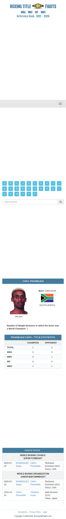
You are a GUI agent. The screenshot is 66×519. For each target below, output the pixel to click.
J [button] (59, 183)
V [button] (10, 194)
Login (45, 512)
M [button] (17, 189)
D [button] (23, 183)
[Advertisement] (33, 57)
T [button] (59, 189)
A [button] (4, 183)
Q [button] (41, 189)
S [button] (53, 189)
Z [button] (34, 194)
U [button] (4, 194)
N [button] (23, 189)
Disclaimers (22, 512)
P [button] (35, 189)
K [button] (4, 189)
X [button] (22, 194)
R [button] (47, 189)
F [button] (34, 183)
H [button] (47, 183)
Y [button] (28, 194)
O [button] (29, 189)
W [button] (17, 194)
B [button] (10, 183)
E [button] (28, 183)
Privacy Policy (35, 512)
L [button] (10, 189)
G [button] (41, 183)
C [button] (16, 183)
